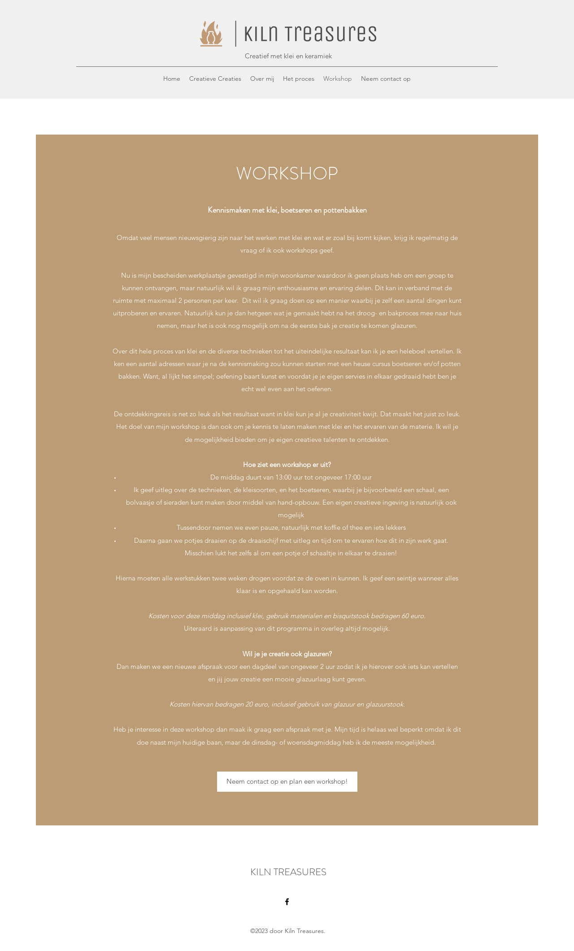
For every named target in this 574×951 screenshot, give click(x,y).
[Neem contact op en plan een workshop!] (287, 782)
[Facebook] (287, 901)
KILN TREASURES (288, 872)
